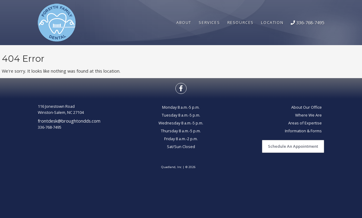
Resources (240, 22)
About (183, 22)
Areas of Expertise (305, 123)
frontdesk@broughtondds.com (69, 121)
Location (272, 22)
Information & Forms (303, 131)
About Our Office (306, 107)
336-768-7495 (307, 22)
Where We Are (308, 115)
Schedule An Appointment (293, 146)
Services (209, 22)
